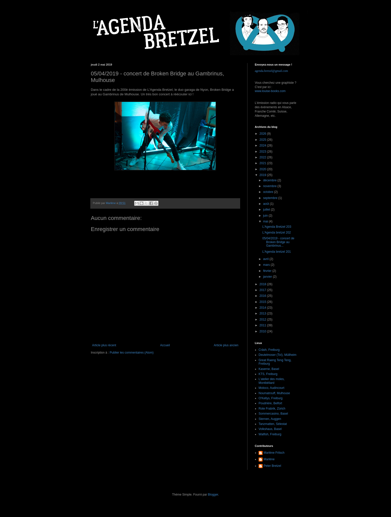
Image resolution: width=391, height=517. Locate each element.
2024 (263, 145)
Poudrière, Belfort (270, 403)
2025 (263, 139)
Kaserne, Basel (269, 369)
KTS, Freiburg (268, 374)
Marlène (269, 459)
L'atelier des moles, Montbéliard (272, 380)
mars (267, 265)
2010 (263, 331)
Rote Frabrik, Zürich (272, 408)
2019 (263, 175)
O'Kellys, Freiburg (271, 398)
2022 (263, 157)
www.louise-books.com (270, 91)
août (266, 204)
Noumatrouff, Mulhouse (274, 393)
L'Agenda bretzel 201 (276, 251)
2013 (263, 313)
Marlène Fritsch (274, 452)
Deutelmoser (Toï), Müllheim (277, 355)
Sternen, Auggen (270, 419)
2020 (263, 169)
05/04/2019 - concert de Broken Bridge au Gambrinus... (278, 242)
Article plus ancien (226, 345)
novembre (270, 186)
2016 (263, 296)
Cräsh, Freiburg (269, 350)
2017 (263, 290)
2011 (263, 325)
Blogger (213, 494)
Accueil (165, 345)
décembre (270, 180)
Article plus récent (104, 345)
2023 (263, 151)
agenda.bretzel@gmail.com (271, 71)
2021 (263, 163)
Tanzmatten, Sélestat (273, 424)
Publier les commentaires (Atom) (132, 352)
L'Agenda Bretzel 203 (276, 226)
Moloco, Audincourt (271, 388)
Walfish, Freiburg (270, 434)
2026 (263, 133)
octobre (268, 192)
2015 (263, 302)
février (267, 271)
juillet (267, 209)
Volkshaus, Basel (270, 429)
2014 (263, 307)
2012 (263, 319)
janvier (268, 276)
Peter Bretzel (272, 466)
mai (266, 221)
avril (266, 259)
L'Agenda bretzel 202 (276, 232)
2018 (263, 284)
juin (266, 215)
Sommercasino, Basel (273, 413)
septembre (270, 198)
